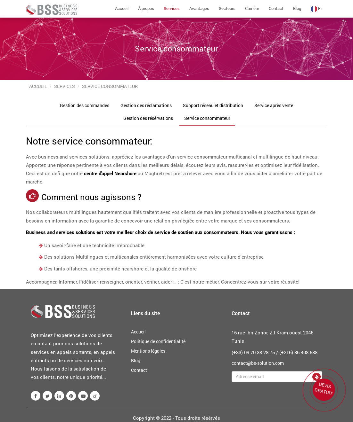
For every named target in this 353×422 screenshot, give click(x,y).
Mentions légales (148, 351)
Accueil (121, 8)
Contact (276, 8)
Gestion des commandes (84, 105)
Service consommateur (207, 118)
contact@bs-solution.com (258, 363)
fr (316, 8)
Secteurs (227, 8)
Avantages (199, 8)
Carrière (252, 8)
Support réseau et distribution (213, 105)
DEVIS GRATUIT (324, 388)
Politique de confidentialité (158, 341)
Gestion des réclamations (146, 105)
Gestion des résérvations (148, 118)
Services (172, 8)
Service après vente (273, 105)
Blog (297, 8)
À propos (146, 8)
